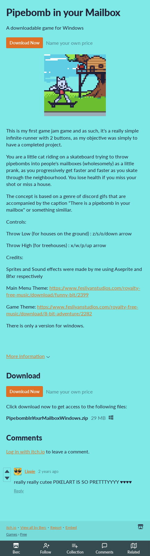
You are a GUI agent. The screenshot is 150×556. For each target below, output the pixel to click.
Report (55, 527)
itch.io (11, 527)
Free (23, 534)
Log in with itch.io (25, 451)
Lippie (30, 471)
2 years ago (48, 471)
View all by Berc (33, 527)
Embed (71, 527)
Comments (104, 548)
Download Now (25, 42)
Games (11, 534)
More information (28, 356)
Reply (19, 490)
